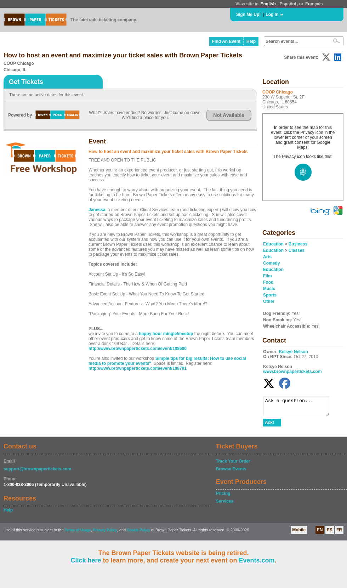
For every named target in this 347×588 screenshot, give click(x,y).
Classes (297, 250)
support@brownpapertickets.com (37, 472)
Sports (270, 295)
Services (224, 504)
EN (320, 533)
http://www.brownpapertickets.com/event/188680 (138, 348)
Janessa (97, 209)
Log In (272, 14)
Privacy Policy (105, 533)
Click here (85, 560)
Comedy (271, 263)
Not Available (228, 115)
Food (268, 282)
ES (329, 533)
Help (251, 41)
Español (288, 3)
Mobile (299, 533)
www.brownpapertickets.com (292, 371)
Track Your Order (233, 464)
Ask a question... (299, 407)
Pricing (223, 496)
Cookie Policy (138, 533)
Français (314, 3)
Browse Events (231, 472)
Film (267, 275)
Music (269, 288)
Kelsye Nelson (293, 351)
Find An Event (226, 41)
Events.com (257, 560)
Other (268, 301)
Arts (267, 256)
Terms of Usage (77, 533)
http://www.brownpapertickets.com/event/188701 (138, 368)
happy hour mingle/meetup (166, 333)
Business (298, 244)
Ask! (269, 425)
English (267, 3)
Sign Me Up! (248, 14)
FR (339, 533)
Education (273, 244)
